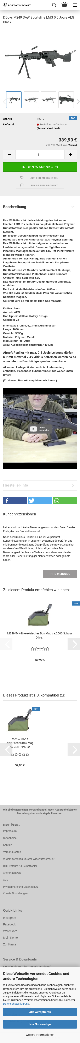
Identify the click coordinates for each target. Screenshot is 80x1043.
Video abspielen (44, 429)
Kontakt (7, 844)
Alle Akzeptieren (40, 1012)
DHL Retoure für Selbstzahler (20, 865)
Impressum (10, 830)
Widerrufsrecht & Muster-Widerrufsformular (28, 858)
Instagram (9, 917)
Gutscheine (10, 837)
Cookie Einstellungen (15, 893)
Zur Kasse (9, 944)
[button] (9, 154)
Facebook (9, 924)
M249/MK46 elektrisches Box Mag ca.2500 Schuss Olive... (40, 635)
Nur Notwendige (40, 1024)
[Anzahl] (40, 154)
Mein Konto (10, 937)
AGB (5, 879)
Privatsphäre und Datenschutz (20, 886)
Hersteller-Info (15, 485)
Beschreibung (14, 207)
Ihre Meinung (60, 573)
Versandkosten (12, 851)
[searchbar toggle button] (54, 5)
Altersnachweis (12, 872)
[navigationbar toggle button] (75, 5)
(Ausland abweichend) (48, 128)
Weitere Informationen (40, 1034)
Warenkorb (10, 931)
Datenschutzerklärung (16, 1003)
